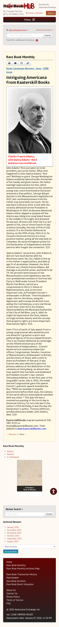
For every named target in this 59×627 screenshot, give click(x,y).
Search (48, 35)
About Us (11, 590)
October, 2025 (13, 535)
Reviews (10, 454)
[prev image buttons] (19, 475)
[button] (44, 30)
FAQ (8, 603)
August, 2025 (12, 541)
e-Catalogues (13, 457)
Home (9, 561)
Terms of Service (14, 599)
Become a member (34, 13)
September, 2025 (14, 538)
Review (10, 509)
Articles (10, 451)
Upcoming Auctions (18, 30)
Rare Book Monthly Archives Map (22, 568)
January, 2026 (13, 527)
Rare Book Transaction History (21, 574)
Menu (29, 19)
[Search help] (37, 40)
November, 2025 (14, 533)
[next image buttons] (39, 475)
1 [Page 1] (17, 434)
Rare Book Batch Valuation (20, 584)
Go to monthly (11, 551)
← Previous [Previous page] (11, 434)
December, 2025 (14, 530)
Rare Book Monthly (16, 565)
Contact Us (11, 593)
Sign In (51, 13)
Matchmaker (12, 577)
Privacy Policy (13, 596)
